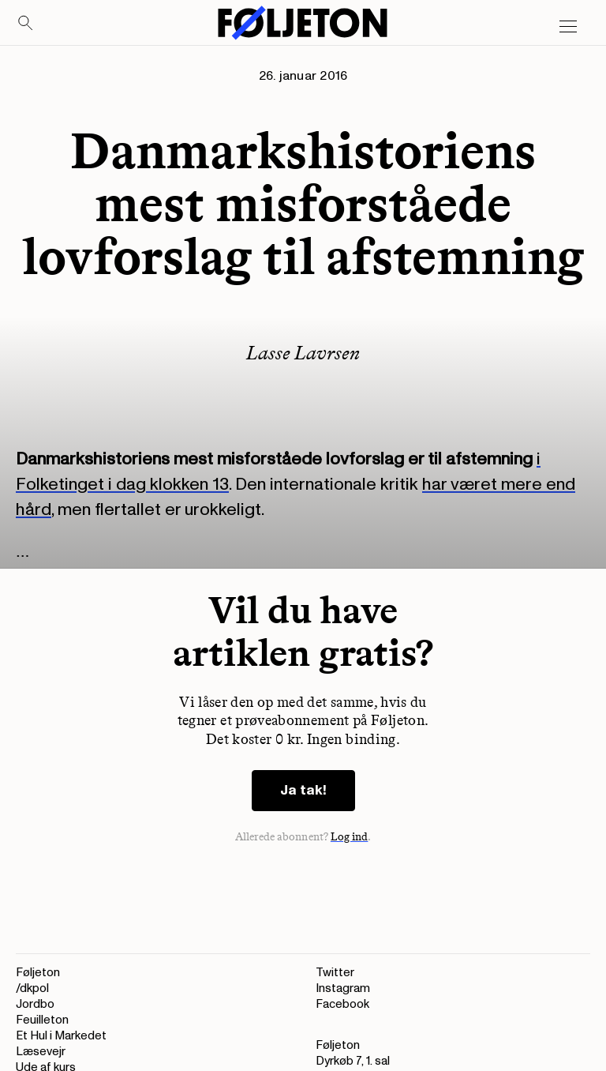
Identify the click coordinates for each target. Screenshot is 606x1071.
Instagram (343, 988)
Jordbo (35, 1004)
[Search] (26, 23)
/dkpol (32, 988)
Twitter (335, 972)
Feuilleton (42, 1020)
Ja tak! (303, 790)
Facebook (342, 1004)
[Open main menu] (568, 26)
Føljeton (38, 972)
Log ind (349, 837)
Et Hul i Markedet (61, 1036)
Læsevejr (40, 1051)
